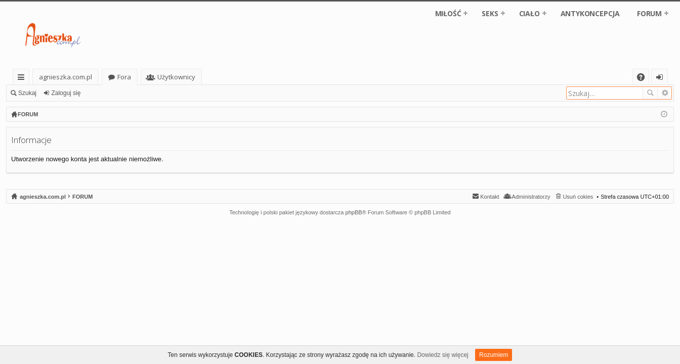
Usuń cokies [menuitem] (578, 197)
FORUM (649, 13)
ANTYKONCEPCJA (590, 13)
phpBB (354, 212)
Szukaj (27, 93)
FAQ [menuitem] (644, 78)
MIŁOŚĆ (448, 13)
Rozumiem (493, 354)
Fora (124, 76)
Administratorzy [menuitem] (531, 197)
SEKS (490, 13)
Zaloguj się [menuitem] (661, 78)
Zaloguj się (65, 93)
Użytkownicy (176, 76)
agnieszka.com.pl (65, 76)
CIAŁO (529, 13)
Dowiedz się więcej (442, 354)
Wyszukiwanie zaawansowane (664, 93)
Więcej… (23, 78)
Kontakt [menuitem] (489, 197)
